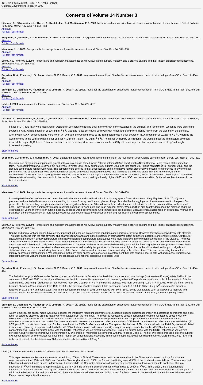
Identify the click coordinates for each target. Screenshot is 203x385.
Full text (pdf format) (13, 31)
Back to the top (10, 150)
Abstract (6, 28)
